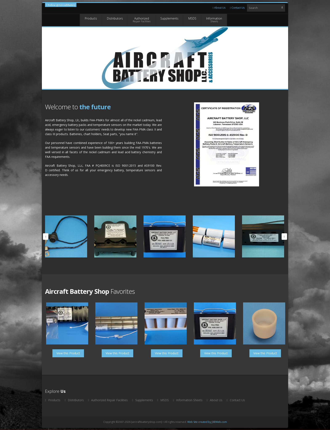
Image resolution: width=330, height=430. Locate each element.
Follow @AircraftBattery (61, 5)
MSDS (192, 19)
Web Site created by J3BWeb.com (207, 422)
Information (214, 19)
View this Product (68, 353)
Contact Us (237, 7)
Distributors (115, 19)
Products (91, 19)
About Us (219, 7)
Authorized (141, 19)
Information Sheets (187, 400)
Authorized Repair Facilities (108, 400)
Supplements (169, 19)
